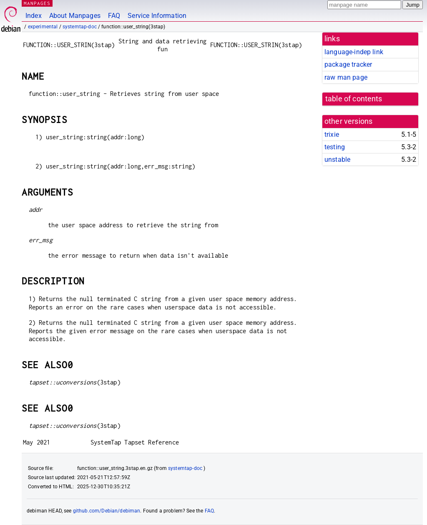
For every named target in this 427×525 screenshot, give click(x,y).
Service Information (157, 16)
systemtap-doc (80, 27)
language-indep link (353, 52)
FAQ (114, 16)
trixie (331, 134)
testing (334, 147)
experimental (43, 27)
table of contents (353, 99)
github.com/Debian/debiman (107, 511)
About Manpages (74, 16)
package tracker (348, 64)
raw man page (345, 77)
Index (33, 16)
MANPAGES (37, 3)
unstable (337, 159)
